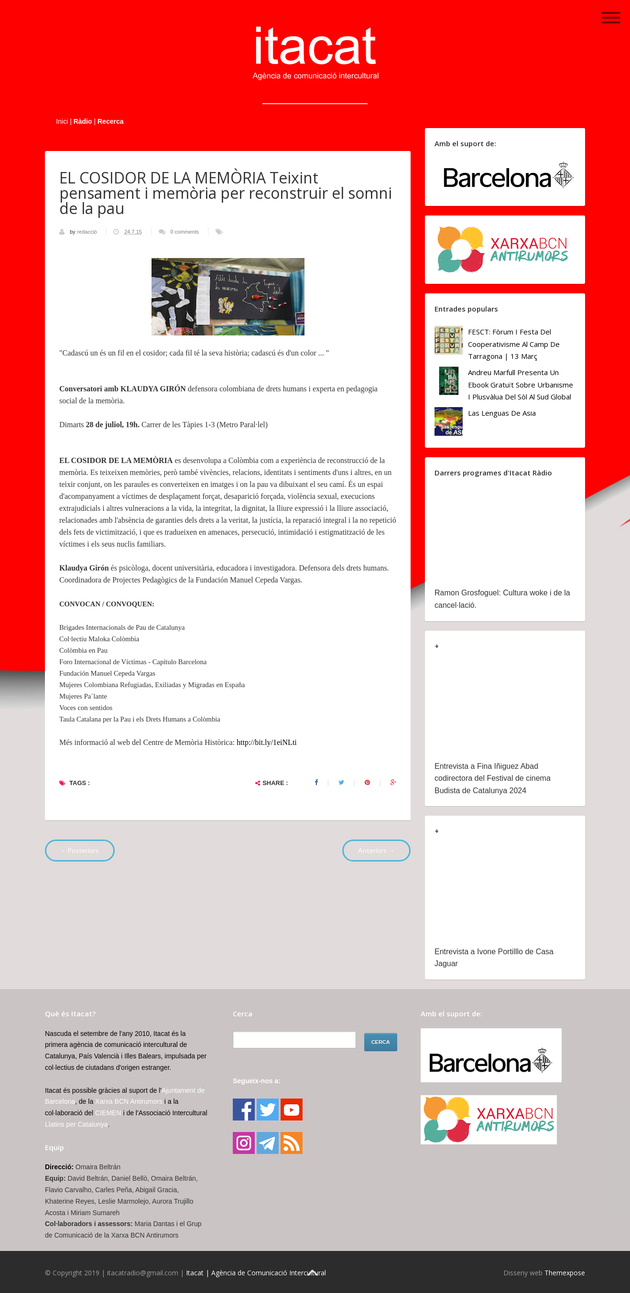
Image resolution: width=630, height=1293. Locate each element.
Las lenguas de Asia (502, 413)
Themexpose (564, 1272)
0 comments (184, 232)
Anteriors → (376, 850)
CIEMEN (108, 1113)
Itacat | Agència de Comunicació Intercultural (256, 1272)
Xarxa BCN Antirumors (129, 1101)
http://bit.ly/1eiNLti (267, 742)
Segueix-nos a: (257, 1081)
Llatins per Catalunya (76, 1124)
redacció (87, 232)
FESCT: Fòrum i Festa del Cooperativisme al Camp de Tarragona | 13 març (514, 344)
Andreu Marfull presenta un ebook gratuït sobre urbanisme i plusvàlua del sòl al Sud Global (520, 384)
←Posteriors (80, 850)
